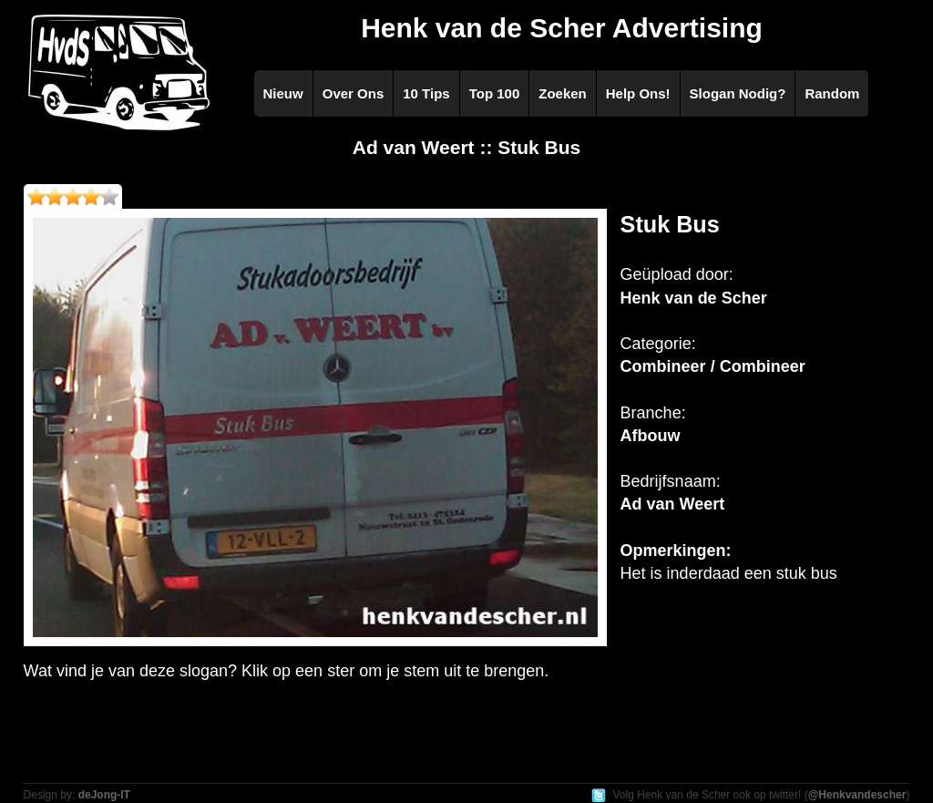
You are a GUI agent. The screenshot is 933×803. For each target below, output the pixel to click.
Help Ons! (638, 93)
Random (832, 93)
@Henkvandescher (857, 794)
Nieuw (283, 93)
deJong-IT (104, 794)
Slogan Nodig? (738, 93)
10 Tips (426, 93)
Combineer (663, 366)
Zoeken (562, 93)
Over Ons (353, 93)
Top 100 (494, 93)
